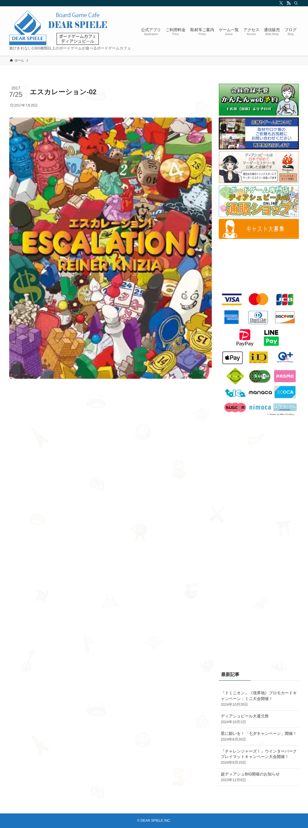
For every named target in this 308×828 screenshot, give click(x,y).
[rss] (287, 3)
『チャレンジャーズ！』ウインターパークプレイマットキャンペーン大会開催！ (259, 757)
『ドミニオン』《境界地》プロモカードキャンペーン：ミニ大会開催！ (259, 699)
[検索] (295, 3)
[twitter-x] (280, 3)
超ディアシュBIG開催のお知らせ (259, 777)
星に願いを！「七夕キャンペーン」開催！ (259, 736)
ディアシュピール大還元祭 (259, 719)
